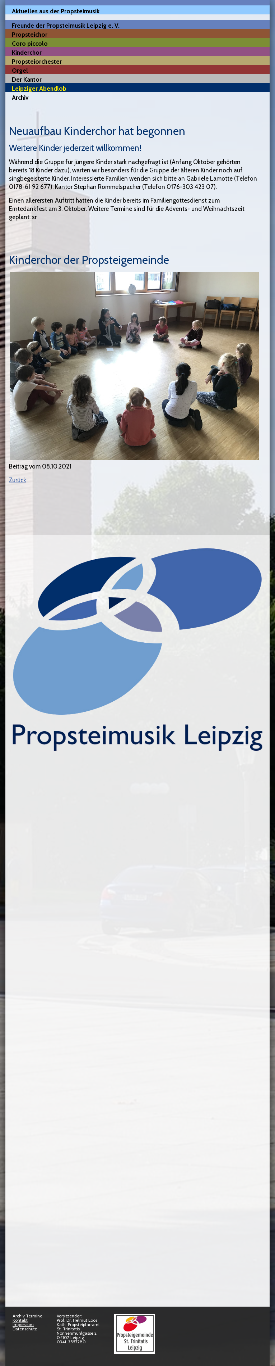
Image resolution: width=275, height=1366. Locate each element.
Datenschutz (25, 1328)
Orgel (20, 70)
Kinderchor (27, 52)
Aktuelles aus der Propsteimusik (55, 11)
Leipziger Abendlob (39, 88)
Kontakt (20, 1320)
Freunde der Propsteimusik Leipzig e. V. (66, 25)
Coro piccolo (30, 43)
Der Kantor (27, 79)
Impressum (23, 1324)
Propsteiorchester (37, 61)
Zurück (17, 480)
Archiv (20, 97)
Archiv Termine (27, 1315)
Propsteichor (29, 34)
